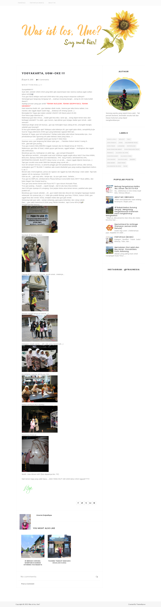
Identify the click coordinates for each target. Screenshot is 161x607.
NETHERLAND (131, 146)
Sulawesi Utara (126, 156)
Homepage (21, 3)
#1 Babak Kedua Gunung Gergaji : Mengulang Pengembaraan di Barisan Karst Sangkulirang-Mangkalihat (122, 211)
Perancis (110, 152)
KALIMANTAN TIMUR (131, 142)
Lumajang (121, 146)
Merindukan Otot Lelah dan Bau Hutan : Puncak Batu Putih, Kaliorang (126, 249)
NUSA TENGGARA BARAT (114, 149)
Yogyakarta (111, 159)
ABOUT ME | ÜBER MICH (124, 197)
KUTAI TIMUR (111, 146)
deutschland (122, 159)
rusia (125, 166)
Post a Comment (27, 584)
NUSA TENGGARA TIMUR (131, 149)
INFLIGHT (121, 139)
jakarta (132, 159)
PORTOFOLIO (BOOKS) (37, 3)
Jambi (121, 142)
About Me (51, 3)
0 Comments (43, 80)
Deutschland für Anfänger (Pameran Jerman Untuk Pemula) (126, 226)
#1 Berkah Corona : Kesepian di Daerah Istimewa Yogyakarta (33, 563)
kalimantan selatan (114, 166)
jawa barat (111, 163)
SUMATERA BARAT (112, 156)
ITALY (128, 139)
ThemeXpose (140, 604)
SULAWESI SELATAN (122, 152)
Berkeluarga (111, 139)
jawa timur (121, 163)
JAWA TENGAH (111, 142)
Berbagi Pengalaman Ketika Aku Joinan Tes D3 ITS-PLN (127, 187)
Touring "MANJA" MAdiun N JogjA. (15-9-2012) (59, 562)
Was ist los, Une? (34, 604)
